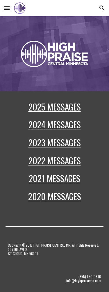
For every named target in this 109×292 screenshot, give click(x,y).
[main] (55, 154)
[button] (7, 8)
